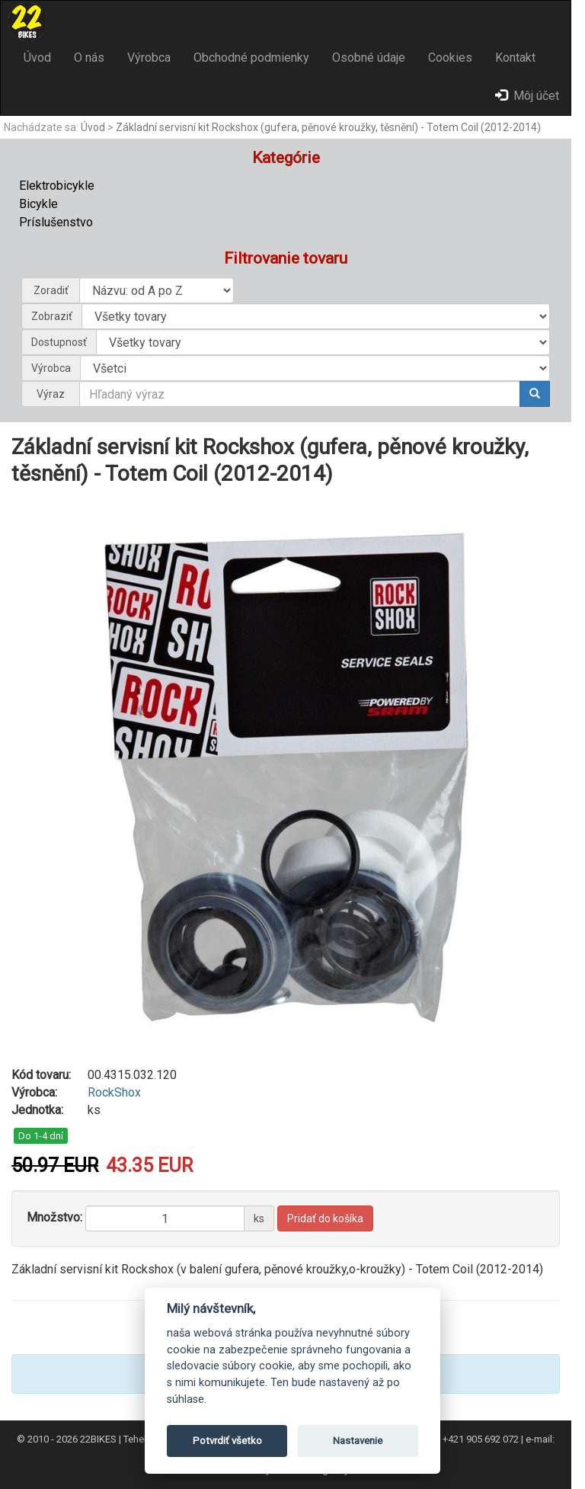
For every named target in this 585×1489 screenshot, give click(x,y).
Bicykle (38, 204)
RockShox (114, 1092)
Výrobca (149, 57)
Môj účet (527, 95)
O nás (89, 57)
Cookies (450, 57)
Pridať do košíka (325, 1218)
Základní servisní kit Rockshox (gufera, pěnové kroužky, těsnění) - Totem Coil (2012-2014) (328, 127)
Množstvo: (54, 1217)
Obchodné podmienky (251, 57)
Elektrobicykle (56, 185)
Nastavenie (357, 1440)
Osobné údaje (368, 57)
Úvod (37, 57)
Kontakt (515, 57)
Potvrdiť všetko (227, 1440)
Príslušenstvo (56, 222)
